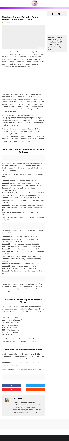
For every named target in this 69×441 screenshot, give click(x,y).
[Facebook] (59, 8)
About (37, 8)
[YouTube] (64, 8)
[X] (61, 8)
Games (30, 8)
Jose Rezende (7, 22)
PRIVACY (16, 437)
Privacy (45, 8)
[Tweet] (23, 385)
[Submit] (9, 389)
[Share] (9, 385)
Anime (3, 14)
